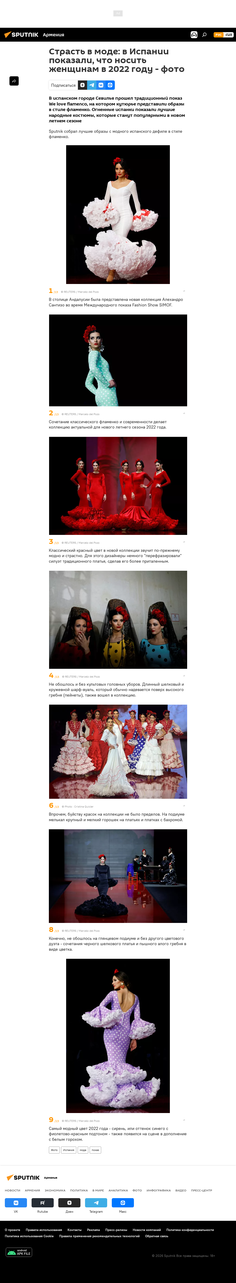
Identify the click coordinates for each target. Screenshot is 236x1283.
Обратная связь (156, 1236)
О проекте (12, 1230)
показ (95, 1150)
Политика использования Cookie (29, 1236)
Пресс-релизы (116, 1230)
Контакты (75, 1230)
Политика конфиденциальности (190, 1230)
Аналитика (118, 1190)
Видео (180, 1190)
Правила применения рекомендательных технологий (99, 1236)
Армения (32, 1190)
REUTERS (69, 291)
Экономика (55, 1190)
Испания (68, 1150)
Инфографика (159, 1190)
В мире (98, 1190)
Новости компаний (147, 1230)
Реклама (93, 1230)
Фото (54, 1150)
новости (12, 1190)
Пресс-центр (201, 1190)
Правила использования (44, 1230)
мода (83, 1150)
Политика (79, 1190)
